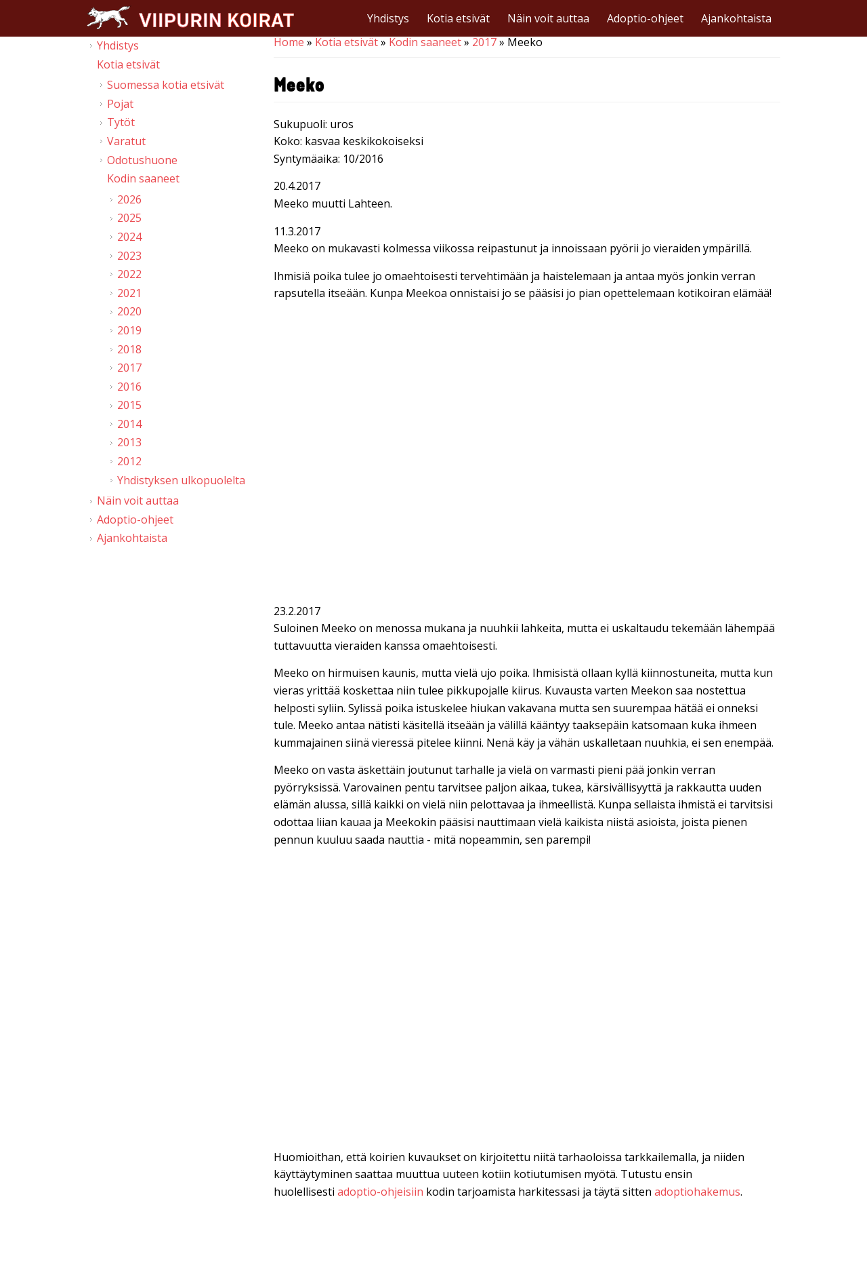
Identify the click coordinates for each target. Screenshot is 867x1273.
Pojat (120, 103)
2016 (129, 386)
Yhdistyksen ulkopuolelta (181, 480)
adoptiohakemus (697, 1191)
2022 (129, 274)
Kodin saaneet (425, 42)
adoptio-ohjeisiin (380, 1191)
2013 (129, 442)
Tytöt (121, 122)
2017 (484, 42)
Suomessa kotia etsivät (165, 84)
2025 (129, 217)
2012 (129, 461)
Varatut (126, 141)
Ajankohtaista (736, 18)
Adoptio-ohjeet (645, 18)
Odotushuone (142, 160)
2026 (129, 199)
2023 (129, 255)
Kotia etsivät (458, 18)
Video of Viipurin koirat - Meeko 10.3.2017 (527, 455)
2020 (129, 311)
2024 (129, 236)
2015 (129, 404)
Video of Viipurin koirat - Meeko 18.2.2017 (527, 1001)
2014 (129, 423)
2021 (129, 293)
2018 (129, 349)
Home (289, 42)
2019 (129, 330)
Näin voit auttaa (548, 18)
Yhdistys (388, 18)
